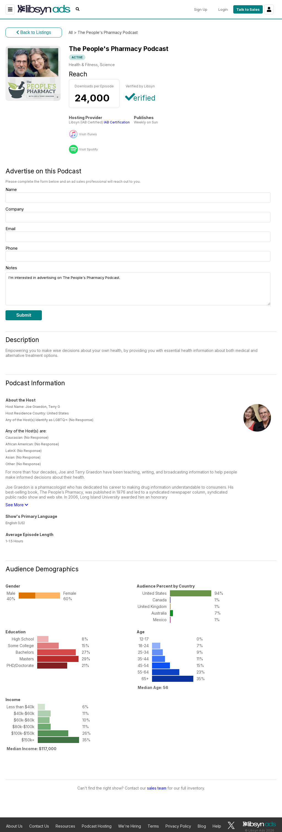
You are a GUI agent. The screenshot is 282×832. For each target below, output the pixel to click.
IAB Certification (117, 122)
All (71, 32)
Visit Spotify (88, 149)
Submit (23, 315)
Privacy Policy (178, 826)
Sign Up (200, 9)
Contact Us (39, 826)
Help (217, 826)
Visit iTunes (88, 134)
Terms (153, 826)
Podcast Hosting (97, 826)
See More (17, 504)
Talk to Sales (248, 9)
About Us (14, 826)
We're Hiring (129, 826)
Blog (202, 826)
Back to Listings (33, 32)
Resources (65, 826)
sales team (156, 788)
